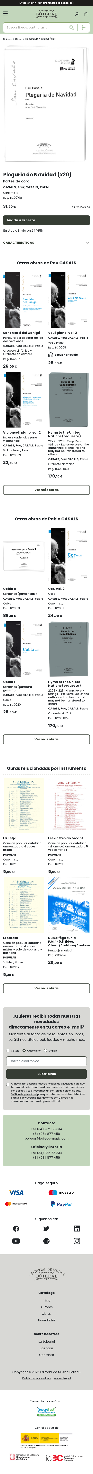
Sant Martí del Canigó (21, 333)
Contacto (46, 1355)
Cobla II (9, 589)
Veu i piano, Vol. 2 (62, 333)
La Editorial (46, 1341)
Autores (47, 1307)
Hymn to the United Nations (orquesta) (64, 434)
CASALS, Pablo (37, 187)
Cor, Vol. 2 (56, 589)
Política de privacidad (24, 1094)
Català (15, 1050)
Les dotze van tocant (65, 838)
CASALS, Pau (13, 187)
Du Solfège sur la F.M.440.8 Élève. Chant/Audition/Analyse (69, 942)
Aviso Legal (62, 1378)
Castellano (34, 1050)
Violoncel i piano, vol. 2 (22, 432)
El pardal (10, 938)
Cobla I (9, 682)
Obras (46, 1313)
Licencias (46, 1348)
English (53, 1050)
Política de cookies (36, 1378)
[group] (46, 103)
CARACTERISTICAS (18, 242)
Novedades (46, 1320)
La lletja (9, 838)
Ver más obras (46, 490)
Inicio (47, 1300)
